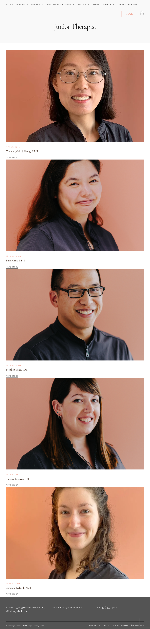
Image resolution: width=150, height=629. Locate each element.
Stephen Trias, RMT (17, 369)
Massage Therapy (28, 4)
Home (9, 4)
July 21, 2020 (13, 474)
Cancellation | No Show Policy (132, 625)
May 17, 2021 (13, 147)
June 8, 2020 (13, 584)
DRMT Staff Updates (111, 625)
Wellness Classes (59, 4)
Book (129, 14)
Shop (96, 4)
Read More (12, 158)
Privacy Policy (94, 625)
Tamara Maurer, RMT (18, 479)
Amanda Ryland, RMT (18, 588)
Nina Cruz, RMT (15, 260)
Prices (82, 4)
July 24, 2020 (14, 256)
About (107, 4)
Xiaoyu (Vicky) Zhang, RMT (22, 151)
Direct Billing (127, 4)
